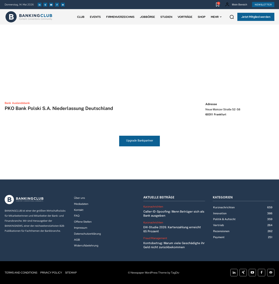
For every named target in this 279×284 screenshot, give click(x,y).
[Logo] (29, 17)
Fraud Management (155, 238)
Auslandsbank (21, 103)
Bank (8, 103)
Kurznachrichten (153, 206)
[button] (231, 17)
